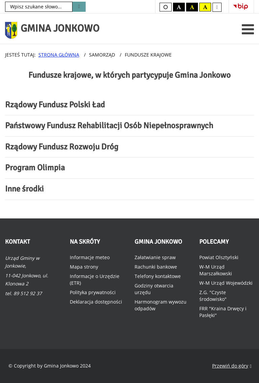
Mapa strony (84, 267)
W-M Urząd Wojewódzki (226, 283)
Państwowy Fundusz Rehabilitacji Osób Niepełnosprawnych (109, 125)
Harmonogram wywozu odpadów (160, 305)
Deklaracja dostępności (96, 302)
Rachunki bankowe (156, 267)
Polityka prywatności (93, 292)
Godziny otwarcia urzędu (154, 288)
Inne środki (24, 189)
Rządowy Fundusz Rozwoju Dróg (61, 147)
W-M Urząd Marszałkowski (215, 270)
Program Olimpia (35, 168)
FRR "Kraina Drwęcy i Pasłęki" (223, 311)
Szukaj (79, 6)
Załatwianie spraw (155, 257)
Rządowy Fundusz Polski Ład (55, 105)
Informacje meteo (90, 257)
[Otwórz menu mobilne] (248, 29)
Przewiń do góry (232, 366)
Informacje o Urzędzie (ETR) (94, 279)
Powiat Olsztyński (218, 257)
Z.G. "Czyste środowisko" (213, 295)
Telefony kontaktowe (158, 276)
